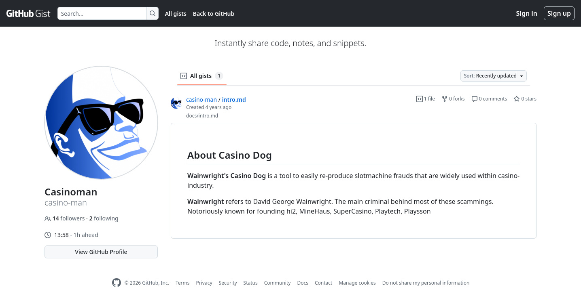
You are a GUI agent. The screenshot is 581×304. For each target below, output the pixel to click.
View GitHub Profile (101, 252)
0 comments (489, 98)
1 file (425, 98)
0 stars (524, 98)
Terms (183, 282)
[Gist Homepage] (28, 13)
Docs (302, 282)
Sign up (559, 13)
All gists (176, 13)
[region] (353, 181)
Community (277, 282)
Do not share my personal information (426, 282)
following (103, 218)
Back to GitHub (213, 13)
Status (251, 282)
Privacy (204, 282)
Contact (323, 282)
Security (228, 282)
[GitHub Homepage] (116, 283)
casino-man (201, 99)
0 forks (453, 98)
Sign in (526, 13)
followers (65, 218)
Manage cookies (357, 282)
